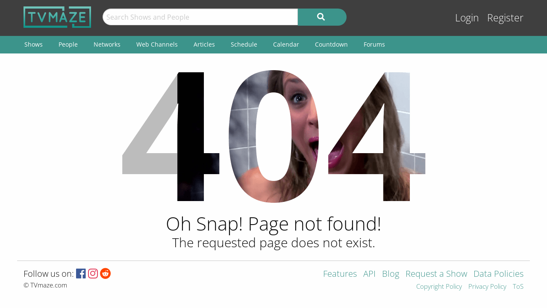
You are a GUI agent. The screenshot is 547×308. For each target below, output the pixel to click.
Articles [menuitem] (204, 44)
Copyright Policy (439, 286)
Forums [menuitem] (374, 44)
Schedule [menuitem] (244, 44)
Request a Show (436, 274)
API (369, 274)
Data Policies (498, 274)
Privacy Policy (487, 286)
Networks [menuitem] (107, 44)
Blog (390, 274)
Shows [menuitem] (33, 44)
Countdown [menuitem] (331, 44)
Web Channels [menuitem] (157, 44)
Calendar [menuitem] (286, 44)
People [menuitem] (68, 44)
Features (340, 274)
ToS (518, 286)
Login (467, 17)
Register (505, 17)
